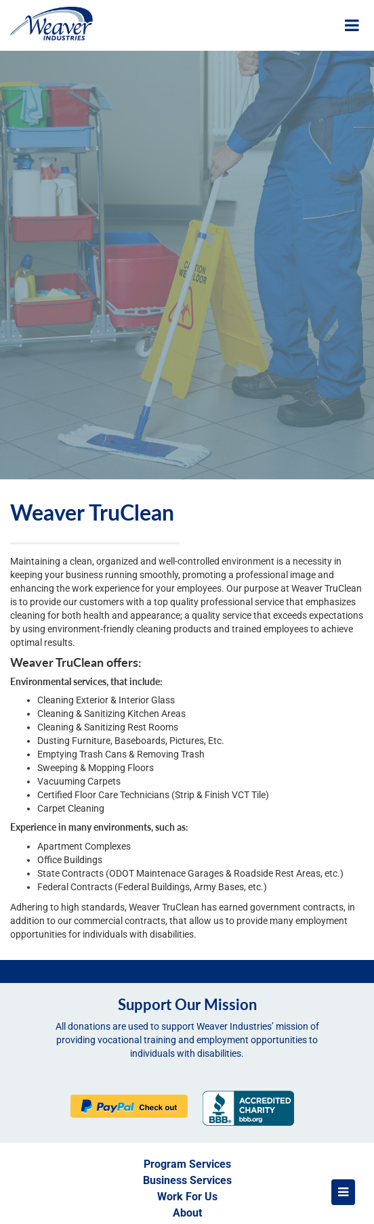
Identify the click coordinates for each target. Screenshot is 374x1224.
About (187, 1212)
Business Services (187, 1180)
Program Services (187, 1164)
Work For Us (187, 1196)
